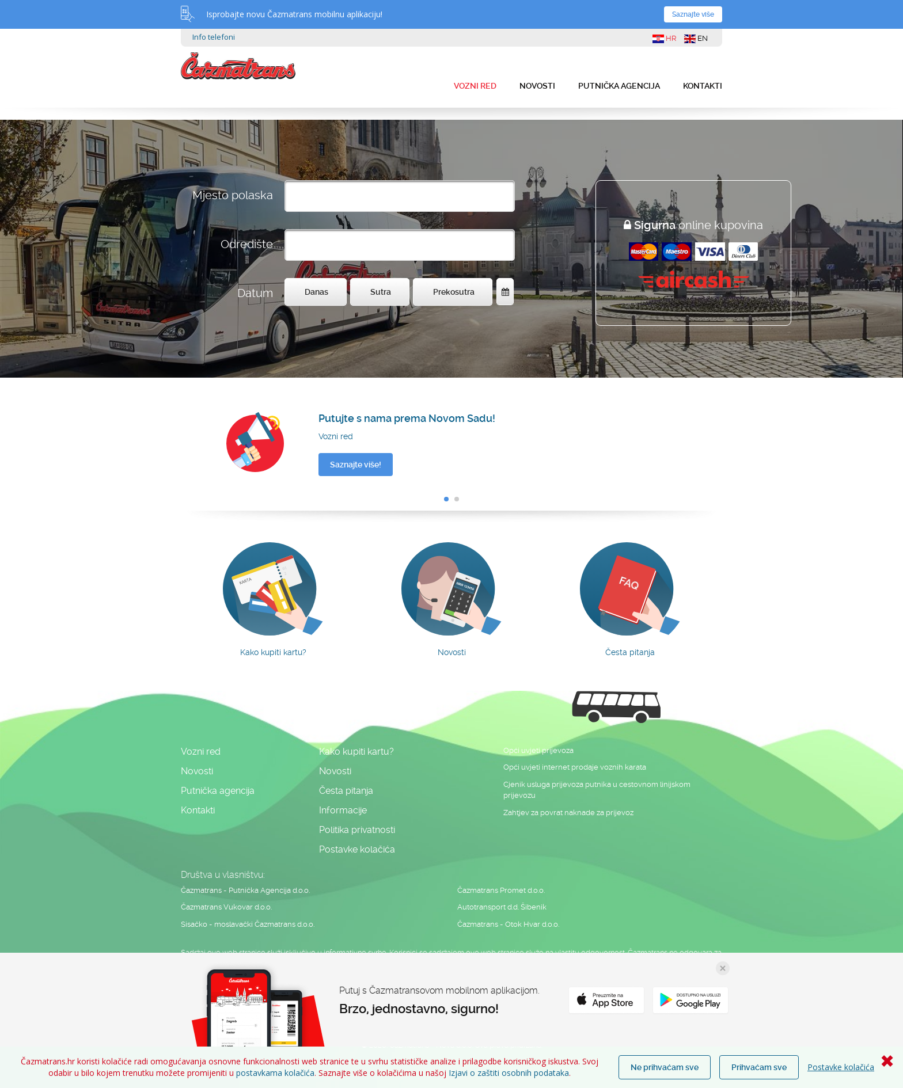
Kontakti (702, 85)
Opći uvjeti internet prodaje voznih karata (574, 767)
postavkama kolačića (275, 1072)
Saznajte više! (355, 464)
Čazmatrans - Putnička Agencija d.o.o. (245, 890)
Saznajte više (693, 14)
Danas (316, 291)
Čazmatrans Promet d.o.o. (501, 890)
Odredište (247, 244)
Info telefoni (213, 37)
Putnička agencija (619, 85)
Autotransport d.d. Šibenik (502, 907)
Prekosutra (454, 291)
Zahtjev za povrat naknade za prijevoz (568, 812)
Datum (255, 293)
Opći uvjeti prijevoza (538, 750)
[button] (446, 499)
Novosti (537, 85)
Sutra (380, 291)
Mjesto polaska (232, 195)
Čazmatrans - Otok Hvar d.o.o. (508, 924)
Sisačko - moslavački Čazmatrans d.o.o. (247, 924)
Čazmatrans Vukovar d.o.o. (226, 907)
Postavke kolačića (840, 1067)
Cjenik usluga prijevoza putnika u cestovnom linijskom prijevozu (596, 790)
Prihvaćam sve (759, 1067)
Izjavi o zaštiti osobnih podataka (509, 1072)
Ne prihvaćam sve (665, 1067)
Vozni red (475, 85)
